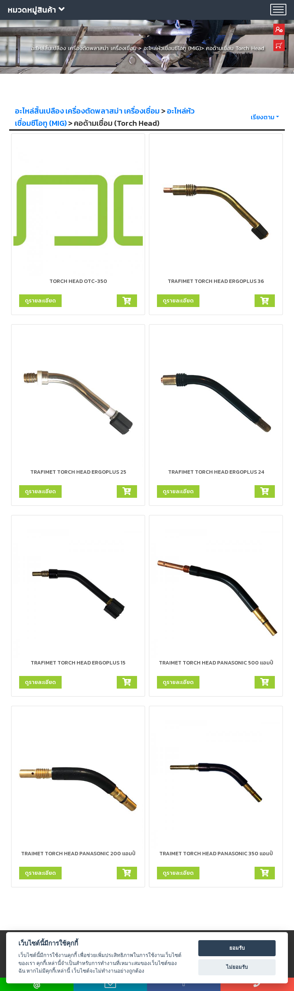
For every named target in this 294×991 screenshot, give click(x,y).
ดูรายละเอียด (40, 300)
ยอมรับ (237, 948)
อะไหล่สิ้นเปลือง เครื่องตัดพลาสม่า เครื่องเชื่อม (87, 111)
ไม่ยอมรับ (237, 967)
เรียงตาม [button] (262, 117)
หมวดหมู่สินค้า (36, 10)
